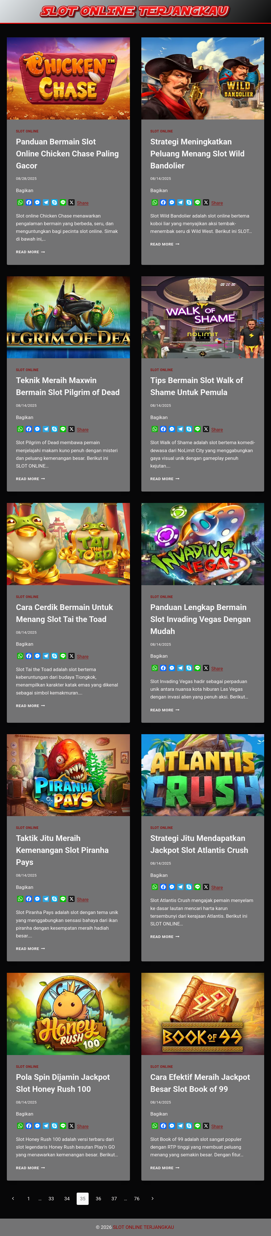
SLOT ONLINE (27, 131)
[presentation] (68, 78)
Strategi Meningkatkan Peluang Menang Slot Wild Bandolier (197, 153)
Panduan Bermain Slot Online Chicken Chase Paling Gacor (67, 153)
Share (83, 203)
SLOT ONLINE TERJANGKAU (144, 1227)
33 (51, 1198)
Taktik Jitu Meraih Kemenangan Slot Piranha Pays (62, 850)
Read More (30, 251)
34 (67, 1198)
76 (136, 1198)
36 (98, 1198)
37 (114, 1198)
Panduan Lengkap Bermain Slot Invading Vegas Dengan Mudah (200, 619)
